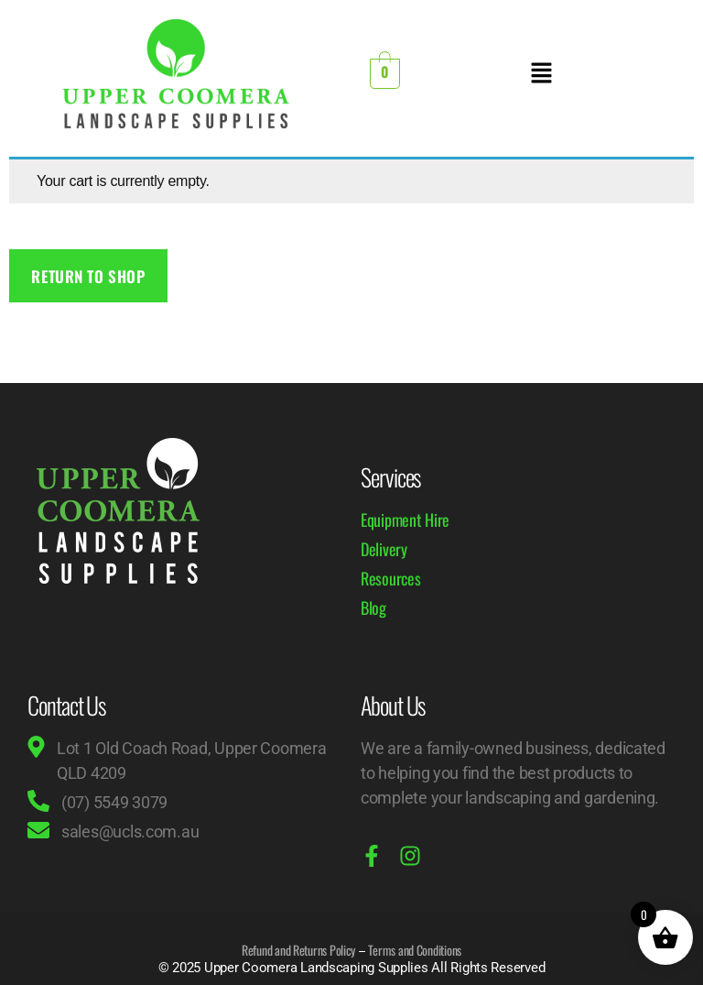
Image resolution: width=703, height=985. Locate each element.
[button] (541, 74)
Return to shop (88, 276)
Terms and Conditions (414, 949)
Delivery (384, 549)
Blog (373, 607)
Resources (391, 578)
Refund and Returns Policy (298, 949)
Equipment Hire (405, 519)
